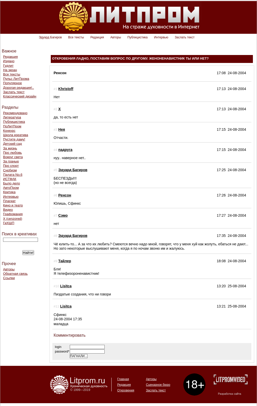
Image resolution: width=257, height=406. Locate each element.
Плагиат (9, 201)
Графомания (13, 214)
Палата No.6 (12, 175)
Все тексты (76, 37)
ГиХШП (8, 223)
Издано (8, 61)
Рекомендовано (15, 113)
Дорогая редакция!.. (18, 88)
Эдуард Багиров (50, 37)
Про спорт (11, 166)
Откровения (125, 390)
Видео (8, 210)
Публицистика (137, 37)
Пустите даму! (14, 139)
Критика (9, 192)
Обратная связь (15, 274)
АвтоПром (11, 188)
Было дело (11, 183)
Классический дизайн (19, 96)
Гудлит (8, 66)
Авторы (115, 37)
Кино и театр (13, 205)
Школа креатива (15, 135)
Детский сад (12, 144)
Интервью (161, 37)
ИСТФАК (9, 179)
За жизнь (10, 148)
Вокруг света (13, 157)
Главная (123, 379)
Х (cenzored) (12, 219)
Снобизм (10, 170)
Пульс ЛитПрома (16, 79)
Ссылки (9, 278)
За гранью (11, 161)
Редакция (97, 37)
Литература (12, 117)
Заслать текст (184, 37)
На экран (10, 70)
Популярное (12, 83)
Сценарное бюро (158, 385)
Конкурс (9, 131)
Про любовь (12, 153)
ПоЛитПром (12, 126)
